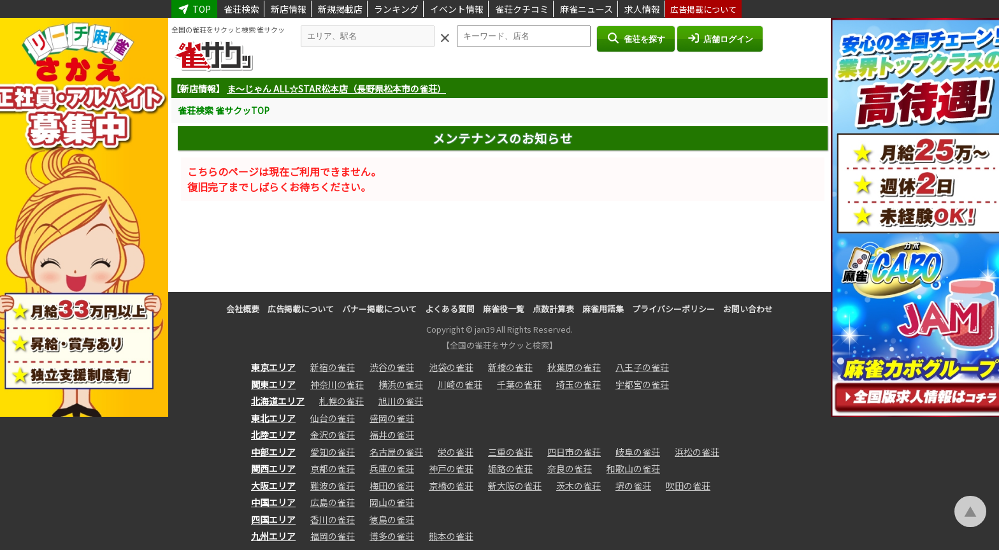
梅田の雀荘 (392, 485)
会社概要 (242, 309)
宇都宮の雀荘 (642, 384)
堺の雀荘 (633, 485)
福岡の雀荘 (332, 536)
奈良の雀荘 (569, 468)
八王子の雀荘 (642, 367)
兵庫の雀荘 (392, 468)
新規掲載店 (340, 9)
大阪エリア (273, 485)
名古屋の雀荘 (396, 451)
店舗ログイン (720, 38)
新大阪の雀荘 (515, 485)
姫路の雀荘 (510, 468)
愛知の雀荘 (332, 451)
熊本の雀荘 (451, 536)
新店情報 (288, 9)
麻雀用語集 (603, 309)
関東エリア (273, 384)
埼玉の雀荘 (578, 384)
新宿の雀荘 (332, 367)
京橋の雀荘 (451, 485)
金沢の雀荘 (332, 434)
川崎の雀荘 (460, 384)
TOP (194, 9)
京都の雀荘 (332, 468)
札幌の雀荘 (341, 400)
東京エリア (273, 367)
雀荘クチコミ (522, 9)
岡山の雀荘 (392, 502)
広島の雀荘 (332, 502)
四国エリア (273, 519)
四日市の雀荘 (574, 451)
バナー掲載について (379, 309)
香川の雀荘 (332, 519)
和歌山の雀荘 (633, 468)
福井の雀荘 (392, 434)
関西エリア (273, 468)
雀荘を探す (636, 38)
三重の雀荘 (510, 451)
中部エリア (273, 451)
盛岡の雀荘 (392, 418)
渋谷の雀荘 (392, 367)
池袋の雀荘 (451, 367)
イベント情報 (457, 9)
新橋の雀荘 (510, 367)
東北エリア (273, 418)
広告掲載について (703, 9)
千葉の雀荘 (519, 384)
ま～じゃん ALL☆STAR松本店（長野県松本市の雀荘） (336, 88)
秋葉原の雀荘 (574, 367)
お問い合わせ (748, 309)
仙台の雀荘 (332, 418)
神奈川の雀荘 (337, 384)
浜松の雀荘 (697, 451)
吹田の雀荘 (688, 485)
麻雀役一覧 (503, 309)
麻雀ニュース (586, 9)
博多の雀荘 (392, 536)
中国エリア (273, 502)
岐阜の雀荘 (637, 451)
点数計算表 (553, 309)
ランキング (396, 9)
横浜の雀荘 (400, 384)
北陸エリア (273, 434)
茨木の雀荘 (578, 485)
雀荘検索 (241, 9)
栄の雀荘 (455, 451)
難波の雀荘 (332, 485)
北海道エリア (278, 400)
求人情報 (642, 9)
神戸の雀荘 (451, 468)
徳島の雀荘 (392, 519)
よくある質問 (450, 309)
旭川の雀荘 (400, 400)
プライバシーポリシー (673, 309)
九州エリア (273, 536)
